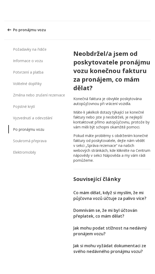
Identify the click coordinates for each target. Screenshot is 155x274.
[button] (149, 10)
